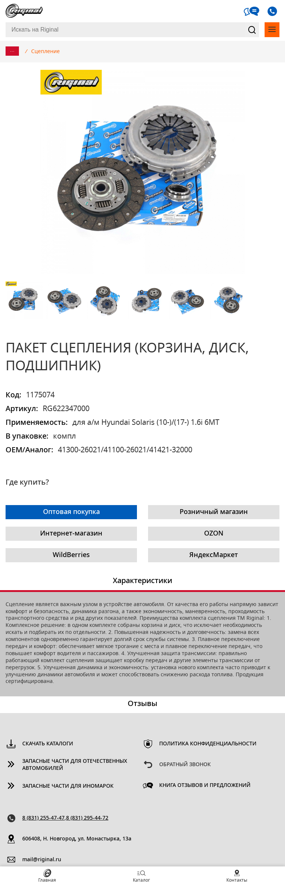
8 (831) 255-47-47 (43, 818)
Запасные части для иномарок (68, 786)
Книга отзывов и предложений (204, 785)
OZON (213, 533)
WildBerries (71, 555)
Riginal (24, 11)
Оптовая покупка (71, 512)
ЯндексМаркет (213, 555)
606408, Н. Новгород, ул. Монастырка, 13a (76, 839)
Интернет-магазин (71, 533)
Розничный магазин (214, 512)
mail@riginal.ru (41, 859)
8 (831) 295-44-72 (87, 818)
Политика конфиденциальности (207, 743)
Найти (252, 29)
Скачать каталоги (47, 743)
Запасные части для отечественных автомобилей (74, 765)
